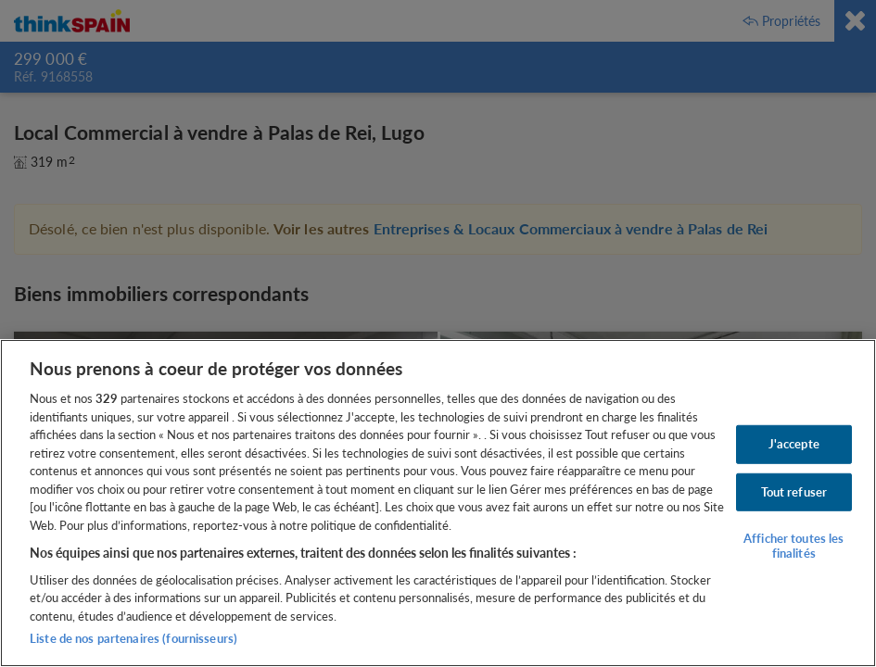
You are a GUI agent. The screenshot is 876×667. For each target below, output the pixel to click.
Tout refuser (794, 491)
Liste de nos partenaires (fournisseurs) (133, 638)
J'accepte (793, 443)
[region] (438, 503)
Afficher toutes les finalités (793, 545)
